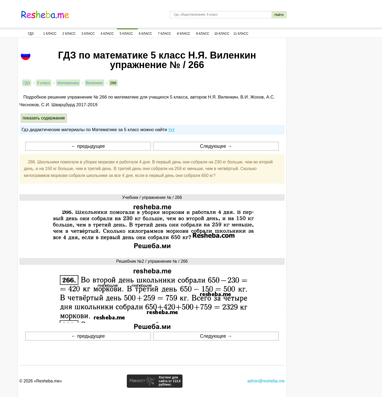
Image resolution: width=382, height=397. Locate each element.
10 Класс (221, 33)
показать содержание (44, 118)
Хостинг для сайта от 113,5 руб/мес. (170, 381)
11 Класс (241, 33)
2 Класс (69, 33)
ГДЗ (30, 33)
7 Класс (164, 33)
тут (171, 129)
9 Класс (202, 33)
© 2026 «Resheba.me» (40, 381)
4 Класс (107, 33)
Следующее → (216, 146)
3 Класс (88, 33)
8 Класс (183, 33)
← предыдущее (88, 146)
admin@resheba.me (266, 381)
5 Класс (126, 33)
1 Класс (50, 33)
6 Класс (145, 33)
